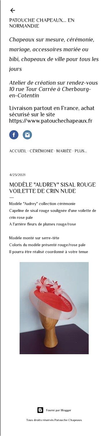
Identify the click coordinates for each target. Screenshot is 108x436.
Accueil (17, 151)
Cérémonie (41, 151)
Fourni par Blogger (54, 410)
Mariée (63, 151)
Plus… (81, 151)
